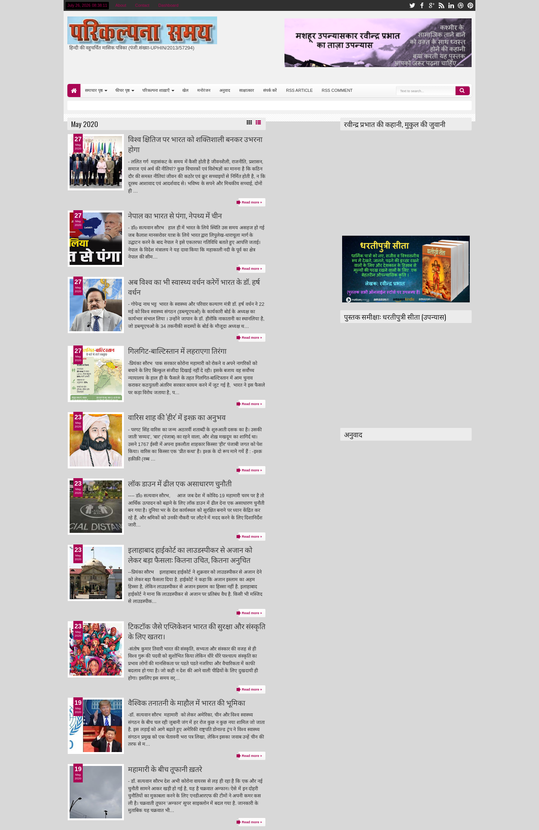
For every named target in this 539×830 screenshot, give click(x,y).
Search (463, 90)
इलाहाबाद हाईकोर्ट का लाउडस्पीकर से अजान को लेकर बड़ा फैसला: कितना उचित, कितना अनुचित (190, 554)
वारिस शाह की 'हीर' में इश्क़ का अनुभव (177, 416)
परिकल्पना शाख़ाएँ (156, 90)
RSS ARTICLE (299, 90)
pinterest (470, 5)
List (258, 123)
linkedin (451, 5)
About (120, 5)
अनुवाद (224, 90)
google (431, 5)
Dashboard (168, 5)
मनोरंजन (203, 90)
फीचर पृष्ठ (122, 90)
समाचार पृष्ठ (94, 90)
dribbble (461, 5)
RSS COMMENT (337, 90)
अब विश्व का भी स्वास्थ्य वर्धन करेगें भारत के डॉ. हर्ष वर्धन (194, 286)
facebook (422, 5)
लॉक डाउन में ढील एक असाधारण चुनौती (180, 483)
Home (73, 90)
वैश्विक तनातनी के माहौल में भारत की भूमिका (186, 702)
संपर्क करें (270, 90)
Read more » (252, 202)
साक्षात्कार (246, 90)
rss (441, 5)
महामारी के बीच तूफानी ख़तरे (165, 768)
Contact (142, 5)
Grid (249, 123)
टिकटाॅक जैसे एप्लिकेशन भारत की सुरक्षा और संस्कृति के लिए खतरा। (196, 631)
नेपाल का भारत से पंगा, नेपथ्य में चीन (175, 215)
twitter (412, 5)
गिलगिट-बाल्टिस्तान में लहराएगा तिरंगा (177, 350)
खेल (185, 90)
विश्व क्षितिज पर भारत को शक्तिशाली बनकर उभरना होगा (195, 143)
